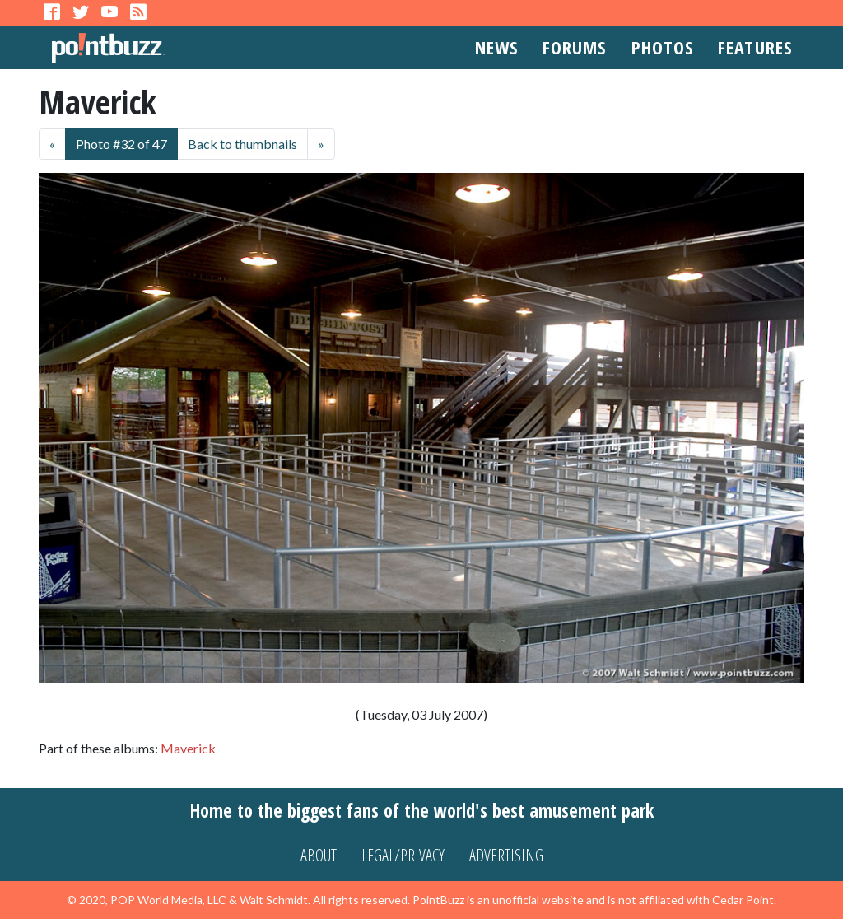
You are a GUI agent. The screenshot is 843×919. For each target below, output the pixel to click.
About (318, 855)
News (496, 47)
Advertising (506, 855)
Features (755, 47)
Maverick (188, 748)
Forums (575, 47)
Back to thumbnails (242, 144)
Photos (662, 47)
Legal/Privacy (403, 855)
